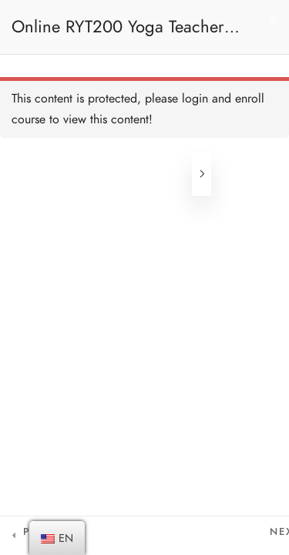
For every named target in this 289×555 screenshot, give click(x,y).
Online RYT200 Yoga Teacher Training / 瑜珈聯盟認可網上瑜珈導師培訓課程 (127, 34)
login (195, 98)
